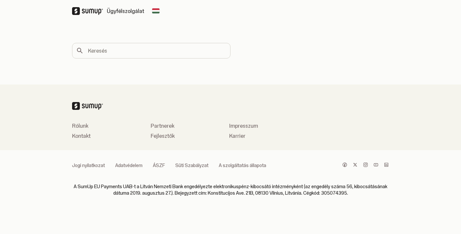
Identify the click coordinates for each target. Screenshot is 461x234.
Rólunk (80, 126)
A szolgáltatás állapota (242, 165)
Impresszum (243, 126)
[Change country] (156, 11)
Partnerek (162, 126)
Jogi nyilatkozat (88, 165)
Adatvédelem (129, 165)
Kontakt (81, 136)
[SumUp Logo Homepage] (89, 11)
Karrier (237, 136)
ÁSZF (159, 165)
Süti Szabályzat (191, 165)
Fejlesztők (163, 136)
